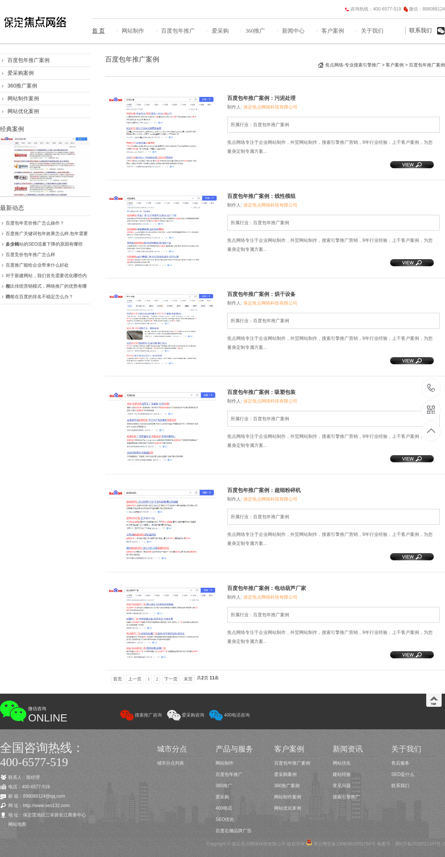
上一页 (135, 679)
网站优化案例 (23, 111)
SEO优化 (225, 819)
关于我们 (372, 31)
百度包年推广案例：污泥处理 (261, 98)
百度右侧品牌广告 (234, 830)
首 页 (98, 31)
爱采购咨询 (185, 715)
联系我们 (420, 30)
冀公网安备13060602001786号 (344, 843)
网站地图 (17, 824)
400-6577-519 (431, 388)
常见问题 (342, 785)
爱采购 (220, 31)
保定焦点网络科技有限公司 (270, 107)
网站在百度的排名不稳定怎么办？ (39, 296)
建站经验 (342, 774)
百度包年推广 (178, 31)
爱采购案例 (21, 73)
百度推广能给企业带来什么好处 (37, 265)
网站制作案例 (23, 98)
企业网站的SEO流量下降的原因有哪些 (44, 244)
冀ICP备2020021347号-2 (420, 843)
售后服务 (400, 763)
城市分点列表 (170, 763)
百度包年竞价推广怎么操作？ (35, 223)
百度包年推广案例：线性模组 (261, 196)
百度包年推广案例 (29, 60)
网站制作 (133, 31)
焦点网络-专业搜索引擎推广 (353, 65)
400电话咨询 (229, 715)
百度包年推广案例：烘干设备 (261, 294)
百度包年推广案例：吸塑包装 (261, 392)
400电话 (224, 808)
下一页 (171, 679)
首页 (117, 679)
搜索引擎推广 (346, 797)
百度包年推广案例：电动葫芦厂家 (266, 588)
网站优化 (342, 763)
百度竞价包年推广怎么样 (30, 254)
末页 (188, 679)
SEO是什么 (402, 774)
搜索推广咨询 (141, 715)
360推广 (255, 31)
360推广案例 (22, 86)
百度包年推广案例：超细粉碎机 (264, 490)
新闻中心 (293, 31)
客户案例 (332, 31)
